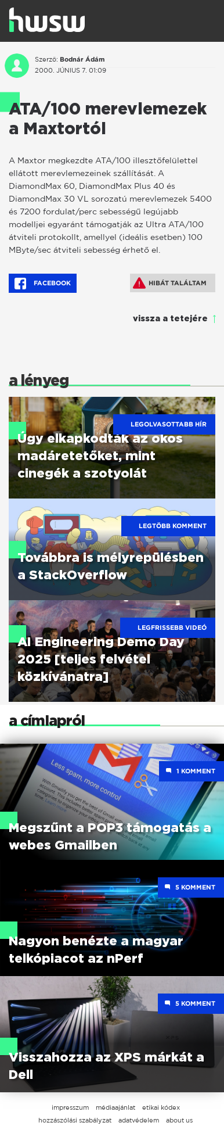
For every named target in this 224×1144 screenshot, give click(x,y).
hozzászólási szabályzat (74, 1120)
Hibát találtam (170, 283)
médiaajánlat (115, 1107)
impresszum (70, 1107)
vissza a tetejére (170, 319)
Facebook (43, 283)
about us (179, 1120)
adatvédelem (138, 1120)
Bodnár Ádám (82, 59)
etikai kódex (161, 1107)
